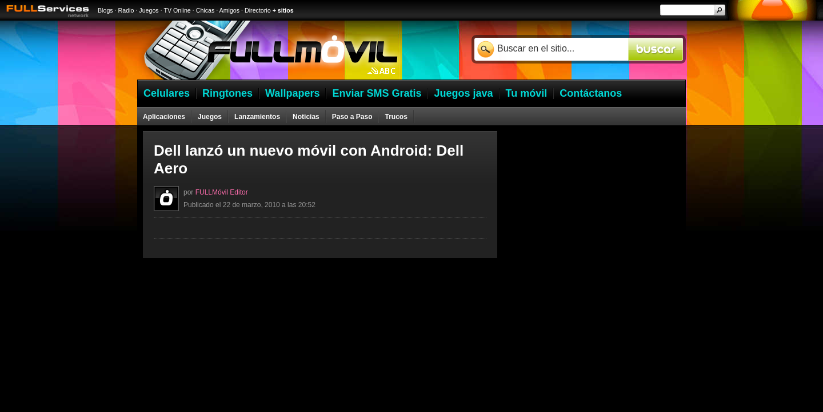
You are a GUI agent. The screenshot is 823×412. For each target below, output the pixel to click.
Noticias (306, 117)
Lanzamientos (257, 117)
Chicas (205, 10)
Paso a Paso (352, 117)
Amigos (229, 10)
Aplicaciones (164, 117)
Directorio (258, 10)
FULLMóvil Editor (221, 192)
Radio (126, 10)
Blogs (105, 10)
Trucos (396, 117)
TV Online (176, 10)
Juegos (148, 10)
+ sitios (283, 10)
